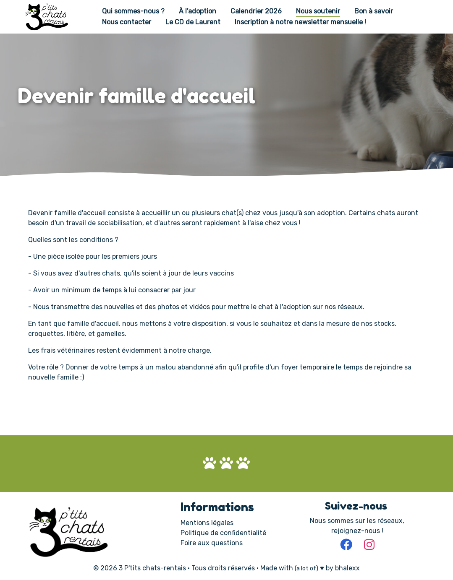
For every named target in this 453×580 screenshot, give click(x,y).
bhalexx (347, 568)
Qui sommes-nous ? (133, 12)
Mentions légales (207, 523)
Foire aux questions (212, 543)
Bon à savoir (373, 12)
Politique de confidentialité (223, 533)
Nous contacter (126, 22)
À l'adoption (197, 12)
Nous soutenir (318, 12)
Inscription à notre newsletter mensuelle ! (300, 22)
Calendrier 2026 (256, 12)
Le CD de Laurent (192, 22)
